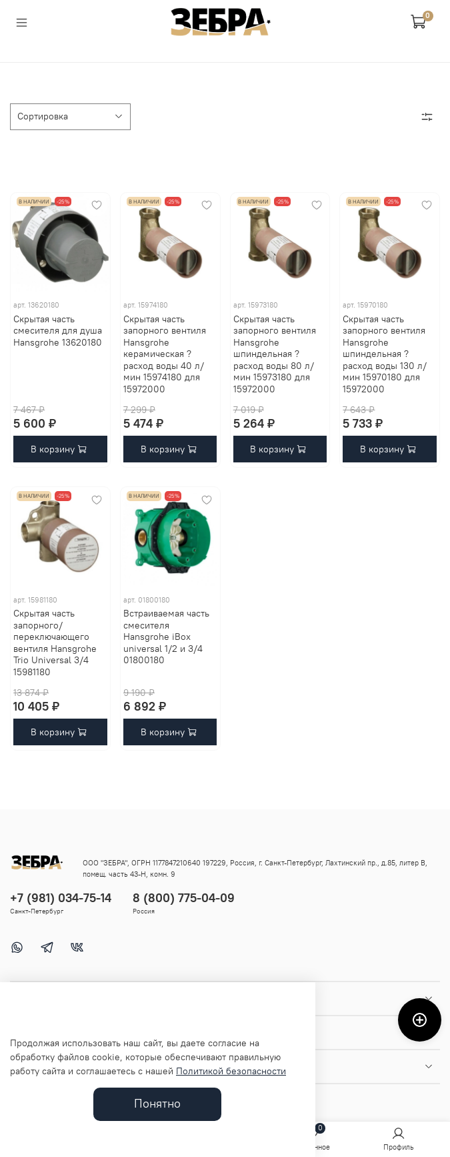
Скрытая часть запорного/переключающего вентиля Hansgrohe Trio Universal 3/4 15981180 (55, 642)
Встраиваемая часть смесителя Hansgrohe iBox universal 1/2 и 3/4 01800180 (166, 636)
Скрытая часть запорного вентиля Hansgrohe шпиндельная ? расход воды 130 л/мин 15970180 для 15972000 (385, 354)
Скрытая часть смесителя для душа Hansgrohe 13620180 (57, 330)
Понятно (157, 1103)
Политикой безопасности (231, 1071)
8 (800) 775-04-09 (184, 897)
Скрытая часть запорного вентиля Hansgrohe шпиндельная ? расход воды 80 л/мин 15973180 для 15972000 (274, 354)
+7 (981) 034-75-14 (60, 897)
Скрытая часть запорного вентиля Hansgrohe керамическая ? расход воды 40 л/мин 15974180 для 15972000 (164, 354)
